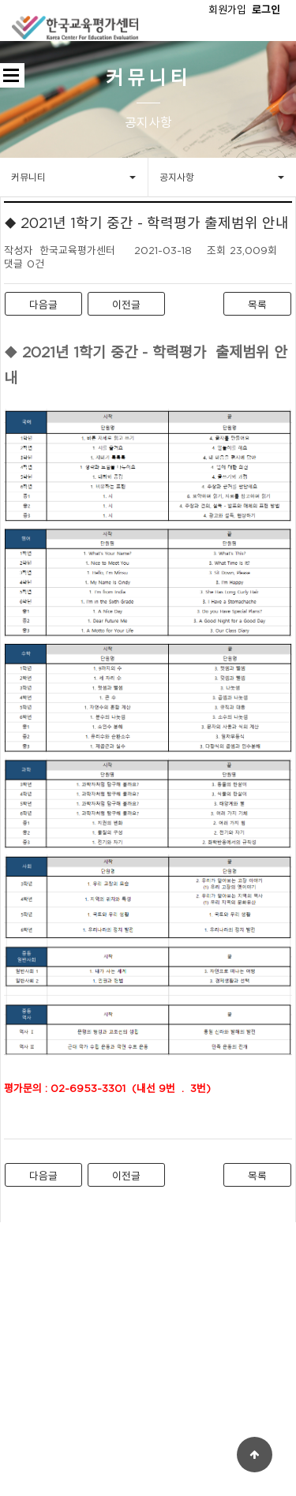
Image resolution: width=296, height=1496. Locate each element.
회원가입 (227, 9)
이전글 (126, 304)
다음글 (43, 304)
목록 (257, 304)
